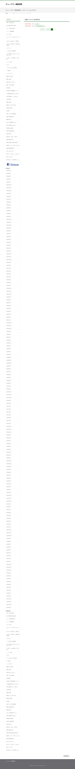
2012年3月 (8, 590)
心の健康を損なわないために (12, 93)
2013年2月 (8, 558)
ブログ (7, 64)
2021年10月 (8, 259)
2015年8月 (8, 472)
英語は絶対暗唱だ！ (10, 148)
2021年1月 (8, 285)
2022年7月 (8, 233)
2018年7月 (8, 371)
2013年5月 (8, 550)
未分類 (7, 110)
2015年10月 (8, 466)
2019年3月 (8, 348)
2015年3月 (8, 486)
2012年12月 (8, 564)
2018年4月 (8, 380)
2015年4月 (8, 483)
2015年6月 (8, 478)
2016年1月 (8, 458)
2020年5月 (8, 308)
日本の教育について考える (12, 96)
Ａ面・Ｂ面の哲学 (10, 22)
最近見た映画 (9, 107)
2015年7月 (8, 475)
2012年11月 (8, 567)
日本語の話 (8, 99)
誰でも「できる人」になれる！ (13, 154)
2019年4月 (8, 345)
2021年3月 (8, 279)
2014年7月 (8, 509)
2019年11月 (8, 325)
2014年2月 (8, 524)
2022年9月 (8, 228)
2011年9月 (8, 607)
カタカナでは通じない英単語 (12, 41)
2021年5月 (8, 274)
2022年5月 (8, 239)
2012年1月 (8, 596)
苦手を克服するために (11, 125)
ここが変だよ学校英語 (11, 50)
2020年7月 (8, 302)
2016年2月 (8, 455)
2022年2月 (8, 248)
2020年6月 (8, 305)
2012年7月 (8, 578)
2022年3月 (8, 245)
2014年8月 (8, 506)
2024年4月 (8, 173)
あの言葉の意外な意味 (11, 25)
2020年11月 (8, 291)
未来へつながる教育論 (11, 113)
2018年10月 (8, 363)
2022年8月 (8, 230)
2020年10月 (8, 294)
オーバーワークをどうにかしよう (13, 38)
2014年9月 (8, 504)
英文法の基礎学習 (10, 130)
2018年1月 (8, 388)
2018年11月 (8, 360)
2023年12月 (8, 184)
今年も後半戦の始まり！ (40, 26)
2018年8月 (8, 368)
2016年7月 (8, 440)
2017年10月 (8, 397)
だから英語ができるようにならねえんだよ (13, 54)
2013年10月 (8, 535)
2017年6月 (8, 409)
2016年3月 (8, 452)
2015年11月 (8, 463)
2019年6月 (8, 340)
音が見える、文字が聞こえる (12, 159)
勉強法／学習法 (9, 76)
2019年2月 (8, 351)
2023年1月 (8, 216)
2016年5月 (8, 446)
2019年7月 (8, 337)
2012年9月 (8, 572)
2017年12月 (8, 391)
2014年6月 (8, 512)
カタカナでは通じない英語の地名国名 (13, 44)
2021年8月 (8, 265)
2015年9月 (8, 469)
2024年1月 (8, 182)
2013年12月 (8, 529)
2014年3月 (8, 521)
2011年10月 (8, 604)
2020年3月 (8, 314)
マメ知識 (8, 70)
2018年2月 (8, 386)
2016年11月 (8, 429)
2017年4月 (8, 414)
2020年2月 (8, 317)
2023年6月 (8, 202)
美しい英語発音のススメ (11, 122)
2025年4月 (8, 170)
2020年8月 (8, 299)
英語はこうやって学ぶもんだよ (13, 145)
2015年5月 (8, 480)
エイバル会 (8, 34)
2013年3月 (8, 555)
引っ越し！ (37, 23)
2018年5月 (8, 377)
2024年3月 (8, 176)
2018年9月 (8, 366)
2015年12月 (8, 460)
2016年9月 (8, 435)
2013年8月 (8, 541)
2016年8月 (8, 437)
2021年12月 (8, 253)
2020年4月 (8, 311)
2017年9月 (8, 400)
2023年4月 (8, 207)
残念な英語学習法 (10, 116)
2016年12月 (8, 426)
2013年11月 (8, 532)
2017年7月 (8, 406)
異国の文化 (8, 119)
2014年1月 (8, 527)
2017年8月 (8, 403)
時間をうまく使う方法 (11, 105)
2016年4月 (8, 449)
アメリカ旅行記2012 (10, 28)
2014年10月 (8, 501)
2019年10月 (8, 328)
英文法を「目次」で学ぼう (12, 136)
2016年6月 (8, 443)
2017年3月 (8, 417)
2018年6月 (8, 374)
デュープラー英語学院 (14, 4)
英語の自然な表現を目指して (12, 142)
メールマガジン (9, 73)
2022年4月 (8, 242)
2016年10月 (8, 432)
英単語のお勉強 (9, 128)
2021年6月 (8, 271)
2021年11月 (8, 256)
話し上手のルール (10, 151)
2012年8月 (8, 575)
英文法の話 (8, 133)
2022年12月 (8, 219)
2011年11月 (8, 601)
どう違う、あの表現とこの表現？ (12, 58)
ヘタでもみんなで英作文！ (12, 67)
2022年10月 (8, 225)
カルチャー (8, 48)
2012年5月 (8, 584)
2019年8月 (8, 334)
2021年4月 (8, 276)
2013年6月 (8, 547)
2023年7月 (8, 199)
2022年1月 (8, 251)
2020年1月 (8, 320)
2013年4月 (8, 552)
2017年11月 (8, 394)
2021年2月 (8, 282)
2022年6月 (8, 236)
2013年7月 (8, 544)
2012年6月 (8, 581)
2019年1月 (8, 354)
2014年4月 (8, 518)
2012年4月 (8, 587)
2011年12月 (8, 598)
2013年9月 (8, 538)
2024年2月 (8, 179)
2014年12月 (8, 495)
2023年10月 (8, 190)
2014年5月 (8, 515)
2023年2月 (8, 213)
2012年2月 (8, 593)
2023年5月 (8, 204)
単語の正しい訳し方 (10, 82)
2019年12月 (8, 322)
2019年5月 (8, 343)
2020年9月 (8, 296)
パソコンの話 (9, 62)
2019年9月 (8, 331)
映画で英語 (8, 102)
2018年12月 (8, 357)
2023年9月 (8, 193)
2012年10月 (8, 570)
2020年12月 (8, 288)
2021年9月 (8, 262)
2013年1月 (8, 561)
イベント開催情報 (10, 31)
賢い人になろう (9, 156)
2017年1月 (8, 423)
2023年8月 (8, 196)
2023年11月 (8, 187)
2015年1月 (8, 492)
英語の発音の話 (9, 139)
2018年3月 (8, 383)
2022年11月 (8, 222)
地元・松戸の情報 (10, 84)
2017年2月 (8, 420)
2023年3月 (8, 210)
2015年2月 (8, 489)
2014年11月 (8, 498)
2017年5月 (8, 412)
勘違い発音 (8, 79)
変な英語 (8, 87)
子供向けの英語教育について (12, 90)
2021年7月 (8, 268)
